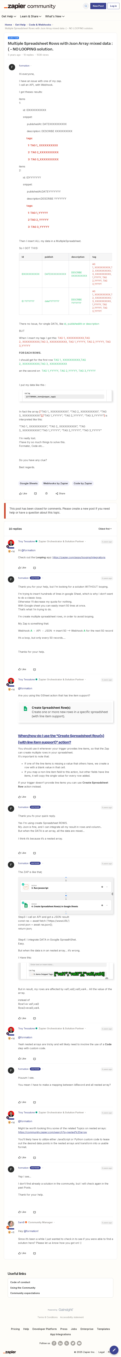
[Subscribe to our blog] (66, 1343)
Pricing (15, 1329)
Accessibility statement (72, 1317)
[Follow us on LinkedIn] (60, 1343)
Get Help (9, 16)
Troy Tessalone (26, 541)
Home (8, 24)
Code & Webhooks (40, 24)
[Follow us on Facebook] (54, 1343)
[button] (98, 6)
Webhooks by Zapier (55, 483)
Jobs (74, 1329)
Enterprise (87, 1329)
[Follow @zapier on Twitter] (73, 1343)
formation (24, 65)
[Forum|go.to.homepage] (30, 6)
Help (26, 1329)
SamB (21, 1222)
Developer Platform (44, 1329)
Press (63, 1329)
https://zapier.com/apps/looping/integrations (78, 557)
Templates (103, 1329)
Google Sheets (29, 483)
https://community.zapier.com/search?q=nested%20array (52, 1132)
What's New (55, 16)
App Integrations (60, 1334)
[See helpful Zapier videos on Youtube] (79, 1343)
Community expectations (25, 1293)
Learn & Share (31, 16)
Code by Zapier (83, 483)
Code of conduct (20, 1282)
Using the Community (22, 1287)
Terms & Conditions (47, 1317)
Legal (101, 1352)
